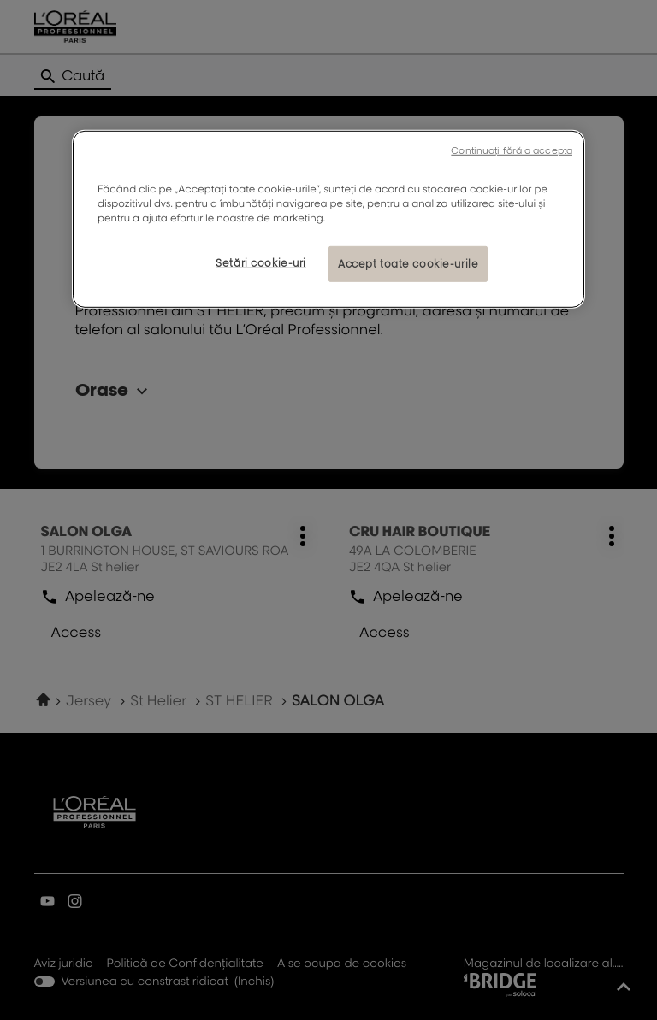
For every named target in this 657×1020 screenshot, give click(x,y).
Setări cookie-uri (261, 262)
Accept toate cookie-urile (408, 263)
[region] (328, 219)
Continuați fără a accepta (511, 150)
